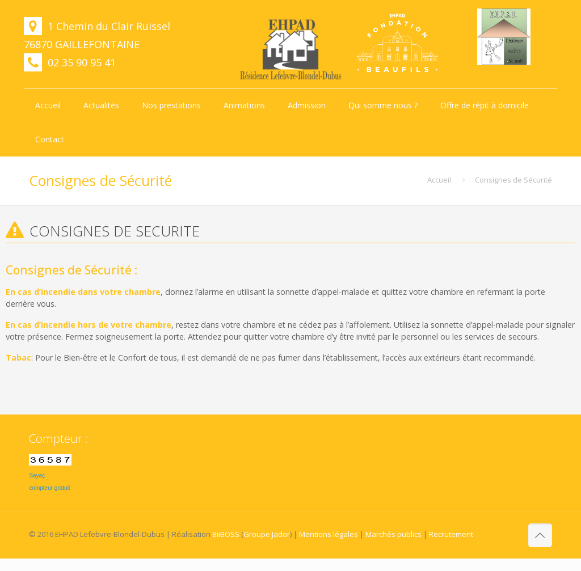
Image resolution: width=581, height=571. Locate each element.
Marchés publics (393, 534)
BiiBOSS (225, 534)
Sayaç (37, 475)
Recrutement (451, 534)
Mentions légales (328, 534)
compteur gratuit (49, 488)
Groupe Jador (266, 534)
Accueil (439, 180)
